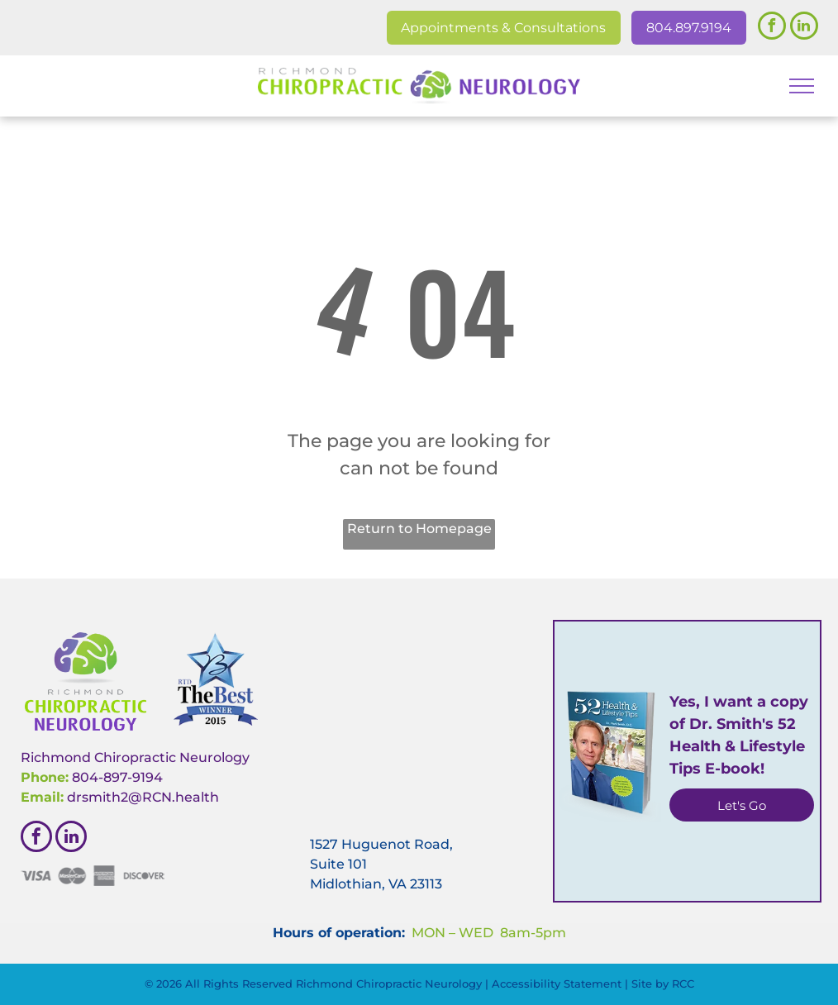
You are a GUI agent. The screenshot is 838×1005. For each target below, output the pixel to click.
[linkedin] (804, 28)
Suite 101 (338, 864)
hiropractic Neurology (176, 757)
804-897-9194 (117, 777)
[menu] (801, 85)
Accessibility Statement (556, 983)
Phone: (45, 777)
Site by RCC (662, 983)
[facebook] (772, 28)
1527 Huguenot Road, (381, 844)
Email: (42, 797)
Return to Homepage (419, 528)
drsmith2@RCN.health (143, 797)
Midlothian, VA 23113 (376, 884)
